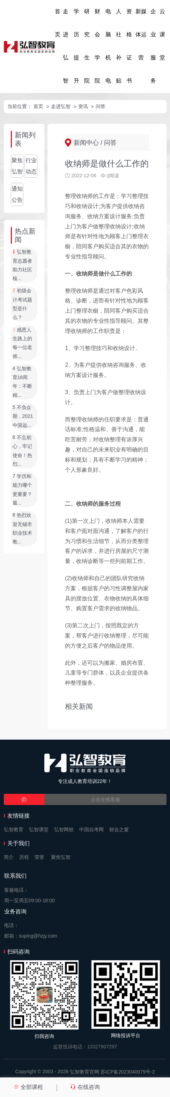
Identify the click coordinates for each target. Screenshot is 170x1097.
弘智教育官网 (84, 1072)
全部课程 (28, 1087)
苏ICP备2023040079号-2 (128, 1072)
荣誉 (39, 857)
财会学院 (97, 46)
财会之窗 (119, 829)
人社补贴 (118, 46)
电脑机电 (108, 46)
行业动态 (31, 165)
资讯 (83, 106)
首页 (57, 22)
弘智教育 (13, 829)
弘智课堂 (39, 829)
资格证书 (129, 46)
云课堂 (162, 34)
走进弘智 (65, 46)
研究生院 (87, 46)
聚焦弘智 (17, 165)
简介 (9, 857)
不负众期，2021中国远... (23, 416)
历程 (24, 857)
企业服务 (153, 46)
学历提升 (76, 46)
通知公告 (17, 194)
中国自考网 (91, 829)
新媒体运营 (141, 34)
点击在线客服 (105, 799)
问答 (100, 106)
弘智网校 (64, 829)
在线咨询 (84, 1087)
